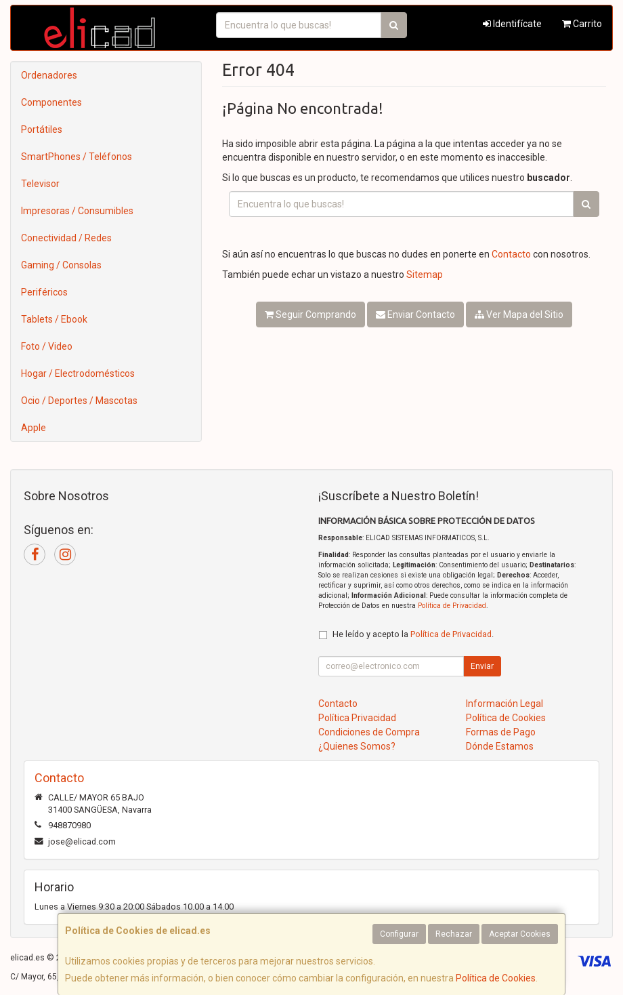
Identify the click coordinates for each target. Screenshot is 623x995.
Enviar (482, 666)
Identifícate (512, 23)
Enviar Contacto (415, 314)
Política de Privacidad (452, 605)
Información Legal (504, 703)
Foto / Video (46, 346)
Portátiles (41, 129)
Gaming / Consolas (61, 265)
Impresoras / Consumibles (77, 210)
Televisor (40, 183)
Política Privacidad (357, 717)
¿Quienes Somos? (356, 746)
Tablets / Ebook (54, 319)
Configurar (399, 934)
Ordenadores (49, 75)
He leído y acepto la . (413, 634)
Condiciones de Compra (369, 732)
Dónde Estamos (500, 746)
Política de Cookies (496, 978)
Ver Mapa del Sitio (519, 314)
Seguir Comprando (310, 314)
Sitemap (424, 274)
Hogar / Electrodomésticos (78, 373)
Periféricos (44, 292)
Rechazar (453, 934)
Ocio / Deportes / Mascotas (79, 400)
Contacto (511, 254)
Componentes (51, 102)
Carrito (582, 23)
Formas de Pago (501, 732)
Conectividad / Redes (66, 237)
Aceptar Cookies (520, 934)
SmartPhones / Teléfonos (76, 156)
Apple (33, 427)
